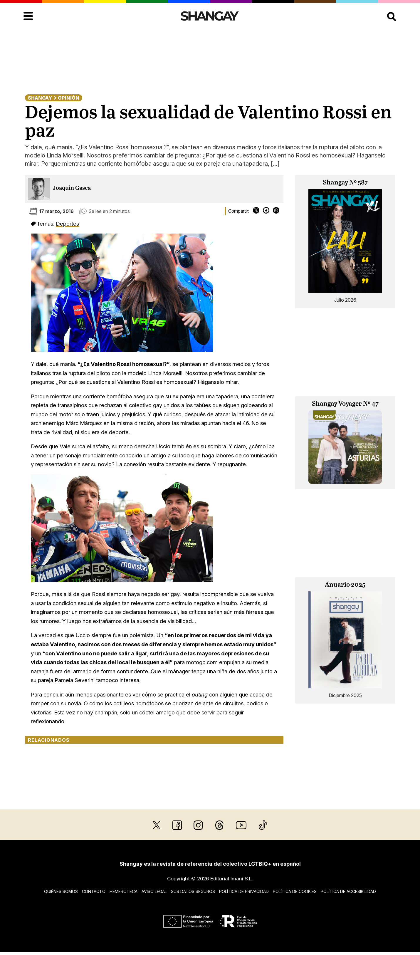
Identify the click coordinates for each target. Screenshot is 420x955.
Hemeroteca (123, 891)
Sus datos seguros (193, 891)
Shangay (40, 98)
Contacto (93, 891)
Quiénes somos (61, 891)
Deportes (67, 223)
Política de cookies (295, 891)
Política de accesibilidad (348, 891)
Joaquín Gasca (72, 188)
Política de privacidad (244, 891)
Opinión (68, 98)
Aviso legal (154, 891)
